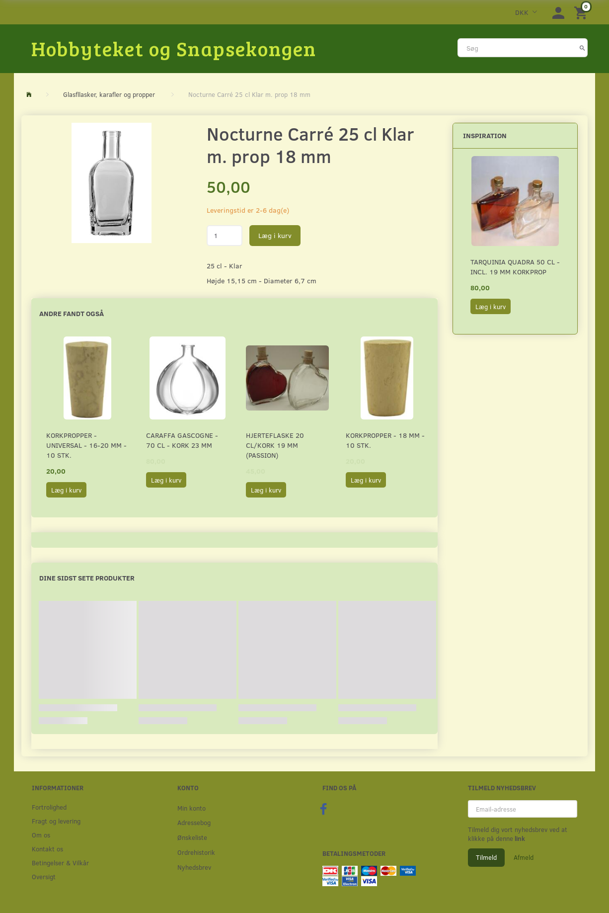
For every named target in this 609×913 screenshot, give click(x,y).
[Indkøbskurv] (582, 12)
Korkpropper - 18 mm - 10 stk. (385, 440)
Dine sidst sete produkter (87, 577)
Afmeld (523, 857)
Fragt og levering (56, 821)
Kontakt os (47, 848)
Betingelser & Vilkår (60, 862)
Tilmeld (486, 857)
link (519, 838)
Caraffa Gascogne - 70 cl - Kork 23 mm (182, 440)
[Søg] (582, 48)
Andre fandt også (71, 313)
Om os (41, 834)
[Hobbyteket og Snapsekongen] (173, 48)
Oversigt (44, 876)
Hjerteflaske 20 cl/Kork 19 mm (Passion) (275, 445)
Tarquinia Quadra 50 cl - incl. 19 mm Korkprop (515, 266)
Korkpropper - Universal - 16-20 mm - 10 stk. (86, 445)
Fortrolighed (49, 807)
